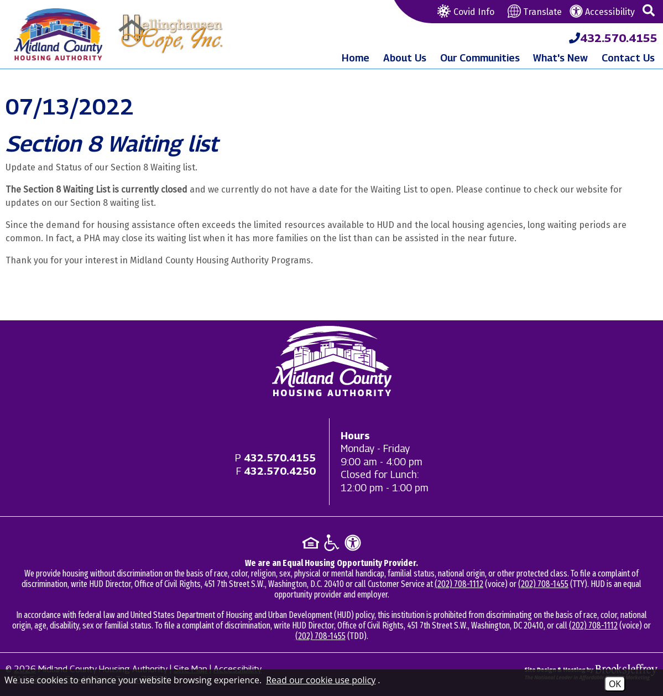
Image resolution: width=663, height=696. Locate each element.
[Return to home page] (331, 361)
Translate (535, 12)
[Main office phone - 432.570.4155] (280, 458)
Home (355, 58)
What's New (560, 58)
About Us (404, 58)
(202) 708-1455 (543, 584)
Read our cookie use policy (320, 680)
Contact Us (628, 58)
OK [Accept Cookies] (615, 684)
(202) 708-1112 (459, 584)
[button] (648, 11)
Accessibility (602, 12)
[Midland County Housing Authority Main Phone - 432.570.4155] (613, 38)
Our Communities (480, 58)
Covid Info (464, 12)
